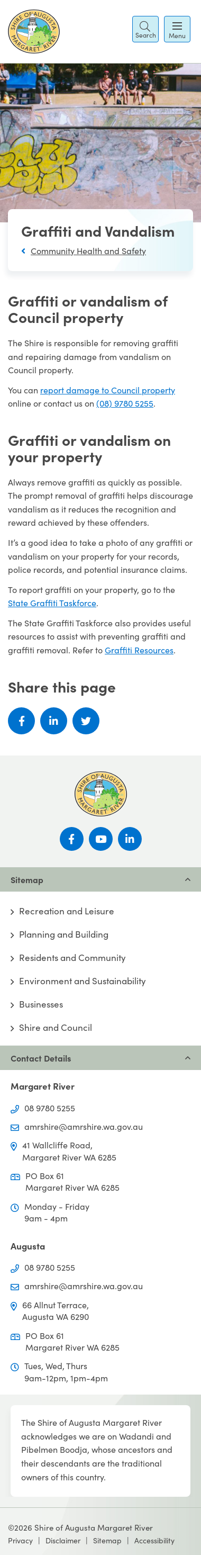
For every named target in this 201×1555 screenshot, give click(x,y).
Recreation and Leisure (66, 911)
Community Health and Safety (88, 250)
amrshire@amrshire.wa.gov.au (83, 1126)
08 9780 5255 (49, 1107)
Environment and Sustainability (82, 981)
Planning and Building (63, 934)
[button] (145, 29)
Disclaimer (62, 1540)
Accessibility (154, 1540)
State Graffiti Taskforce (52, 602)
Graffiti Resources (139, 649)
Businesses (41, 1004)
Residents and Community (72, 958)
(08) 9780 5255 (124, 403)
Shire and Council (55, 1027)
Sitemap (107, 1540)
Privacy (20, 1540)
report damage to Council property (107, 390)
